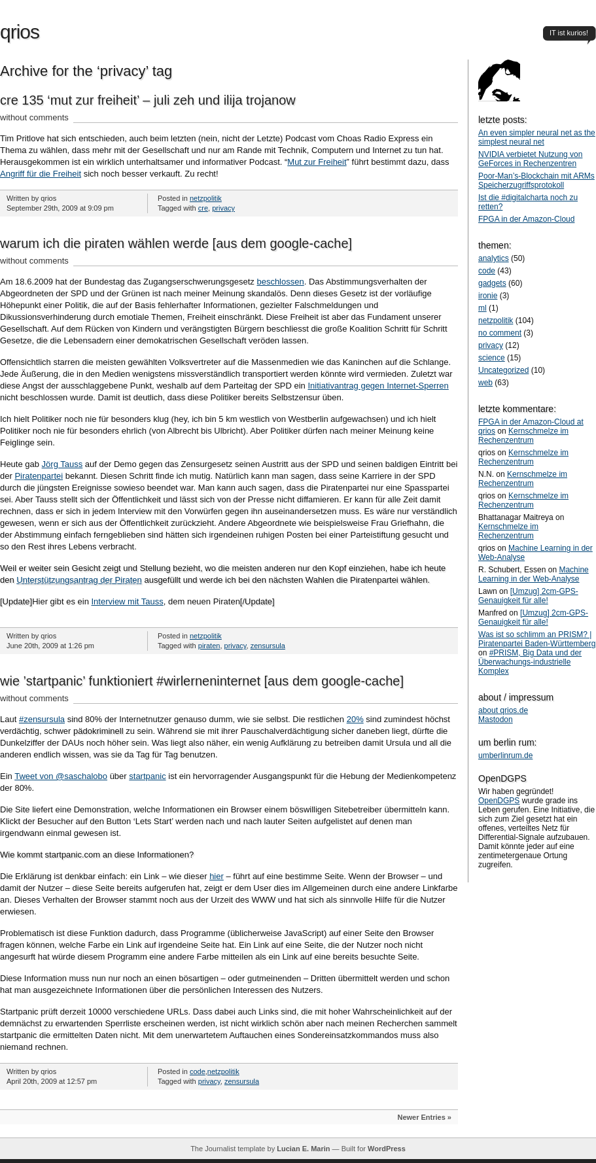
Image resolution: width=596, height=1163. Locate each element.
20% (355, 719)
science (491, 357)
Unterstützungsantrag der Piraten (79, 580)
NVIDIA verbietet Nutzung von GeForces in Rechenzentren (530, 159)
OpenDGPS (498, 800)
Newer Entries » (424, 1117)
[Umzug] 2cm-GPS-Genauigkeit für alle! (528, 596)
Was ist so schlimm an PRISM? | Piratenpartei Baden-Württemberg (536, 639)
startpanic (147, 776)
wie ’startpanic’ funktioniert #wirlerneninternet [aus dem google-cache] (202, 681)
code (197, 1071)
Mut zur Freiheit (316, 162)
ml (482, 308)
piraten (209, 646)
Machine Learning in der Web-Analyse (533, 574)
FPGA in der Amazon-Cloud (526, 219)
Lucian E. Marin (303, 1149)
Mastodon (495, 719)
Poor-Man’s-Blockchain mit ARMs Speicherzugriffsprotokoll (536, 180)
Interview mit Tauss (127, 601)
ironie (487, 295)
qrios (19, 32)
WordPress (387, 1149)
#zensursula (42, 719)
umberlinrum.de (505, 755)
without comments (34, 117)
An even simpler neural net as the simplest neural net (536, 137)
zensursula (268, 646)
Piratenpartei (38, 476)
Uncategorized (503, 370)
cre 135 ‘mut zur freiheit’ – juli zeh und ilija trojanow (148, 100)
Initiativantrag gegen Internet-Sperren (377, 386)
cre (203, 208)
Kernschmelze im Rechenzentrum (523, 435)
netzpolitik (206, 198)
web (485, 382)
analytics (493, 258)
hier (216, 876)
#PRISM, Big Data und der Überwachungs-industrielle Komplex (530, 662)
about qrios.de (503, 710)
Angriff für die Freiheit (40, 174)
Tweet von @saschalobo (60, 776)
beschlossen (280, 281)
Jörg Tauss (62, 464)
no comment (499, 333)
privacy (223, 208)
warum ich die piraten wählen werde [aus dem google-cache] (176, 243)
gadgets (492, 283)
